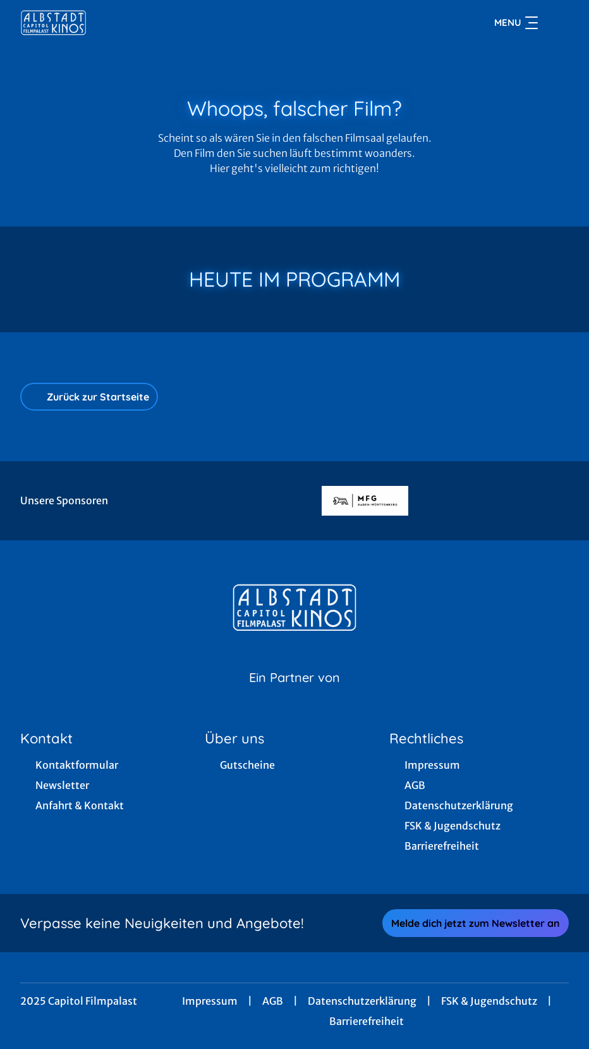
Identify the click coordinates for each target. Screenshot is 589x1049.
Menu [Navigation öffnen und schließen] (516, 22)
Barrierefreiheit (366, 1021)
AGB (272, 1001)
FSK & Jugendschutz (489, 1001)
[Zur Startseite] (108, 22)
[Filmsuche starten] (556, 22)
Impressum (210, 1001)
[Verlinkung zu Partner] (365, 500)
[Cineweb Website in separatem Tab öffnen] (294, 693)
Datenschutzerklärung (362, 1001)
